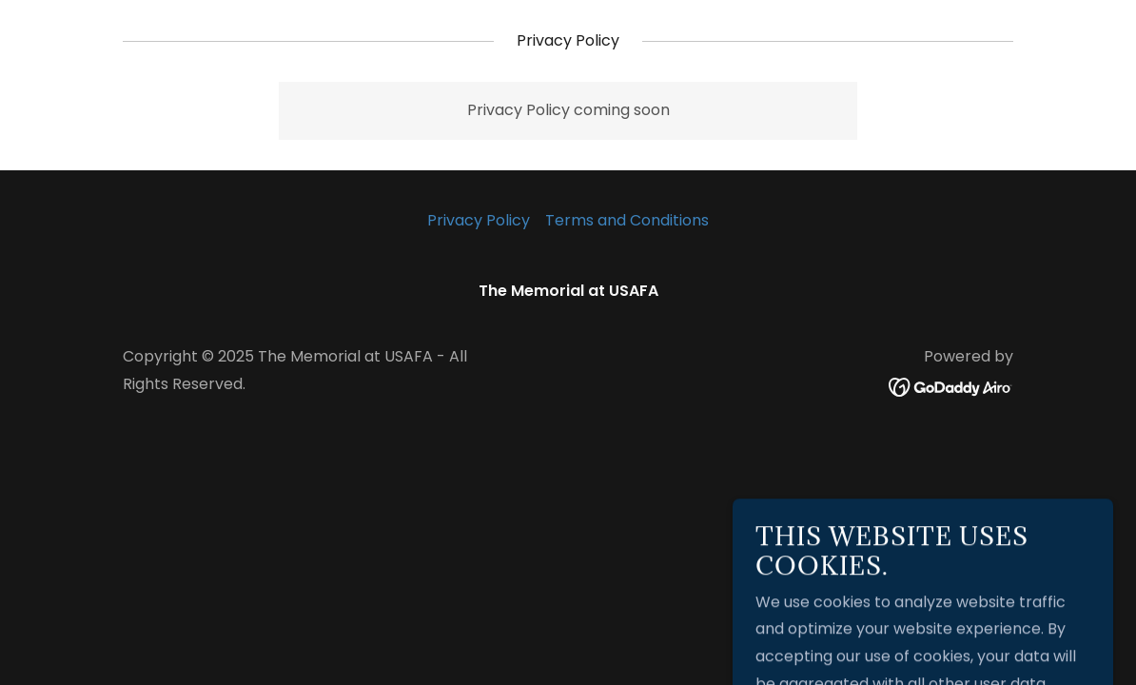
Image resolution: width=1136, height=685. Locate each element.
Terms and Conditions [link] (627, 220)
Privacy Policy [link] (478, 220)
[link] (951, 387)
